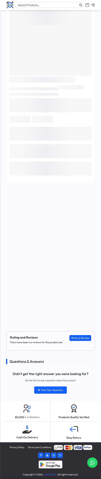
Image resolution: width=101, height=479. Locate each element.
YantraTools (50, 474)
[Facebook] (41, 455)
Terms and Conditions (39, 447)
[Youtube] (47, 455)
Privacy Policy (17, 447)
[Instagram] (53, 455)
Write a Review (80, 338)
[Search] (80, 5)
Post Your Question (50, 390)
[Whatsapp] (60, 455)
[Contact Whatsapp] (92, 462)
